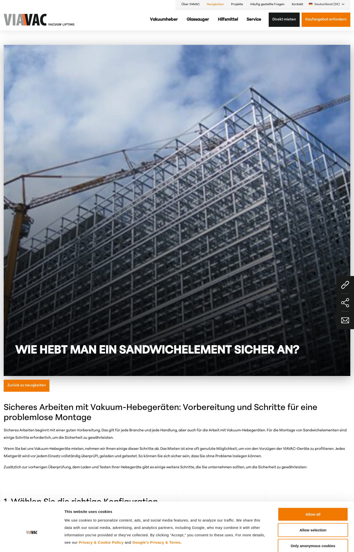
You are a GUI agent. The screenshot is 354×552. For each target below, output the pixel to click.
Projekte (237, 4)
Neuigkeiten (215, 4)
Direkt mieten (284, 19)
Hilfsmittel (228, 19)
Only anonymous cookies (313, 520)
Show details (256, 542)
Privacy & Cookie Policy (101, 516)
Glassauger (198, 19)
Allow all (313, 488)
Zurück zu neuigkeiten (26, 385)
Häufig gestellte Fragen (267, 4)
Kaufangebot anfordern (326, 19)
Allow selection (312, 504)
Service (254, 19)
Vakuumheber (164, 19)
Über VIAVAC (190, 4)
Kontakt (297, 4)
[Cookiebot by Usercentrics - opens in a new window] (31, 542)
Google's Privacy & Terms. (157, 516)
